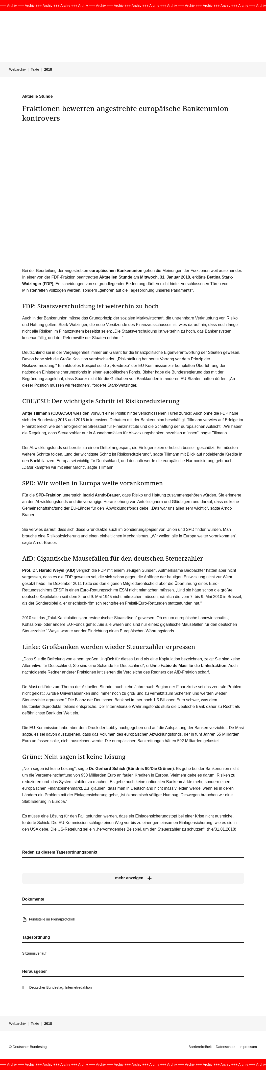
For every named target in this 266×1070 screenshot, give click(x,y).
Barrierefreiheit (200, 1047)
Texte (35, 69)
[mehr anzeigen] (133, 878)
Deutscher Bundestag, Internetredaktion (60, 987)
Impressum (248, 1047)
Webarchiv (17, 69)
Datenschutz (225, 1047)
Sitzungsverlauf (34, 953)
